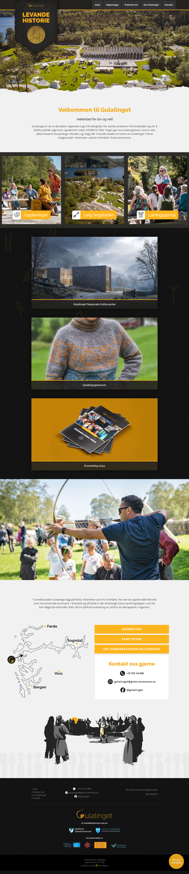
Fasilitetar (132, 639)
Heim (97, 4)
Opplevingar (112, 4)
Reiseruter (131, 629)
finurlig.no (103, 865)
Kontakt (169, 4)
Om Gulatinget (151, 4)
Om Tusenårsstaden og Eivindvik (131, 649)
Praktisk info (131, 4)
